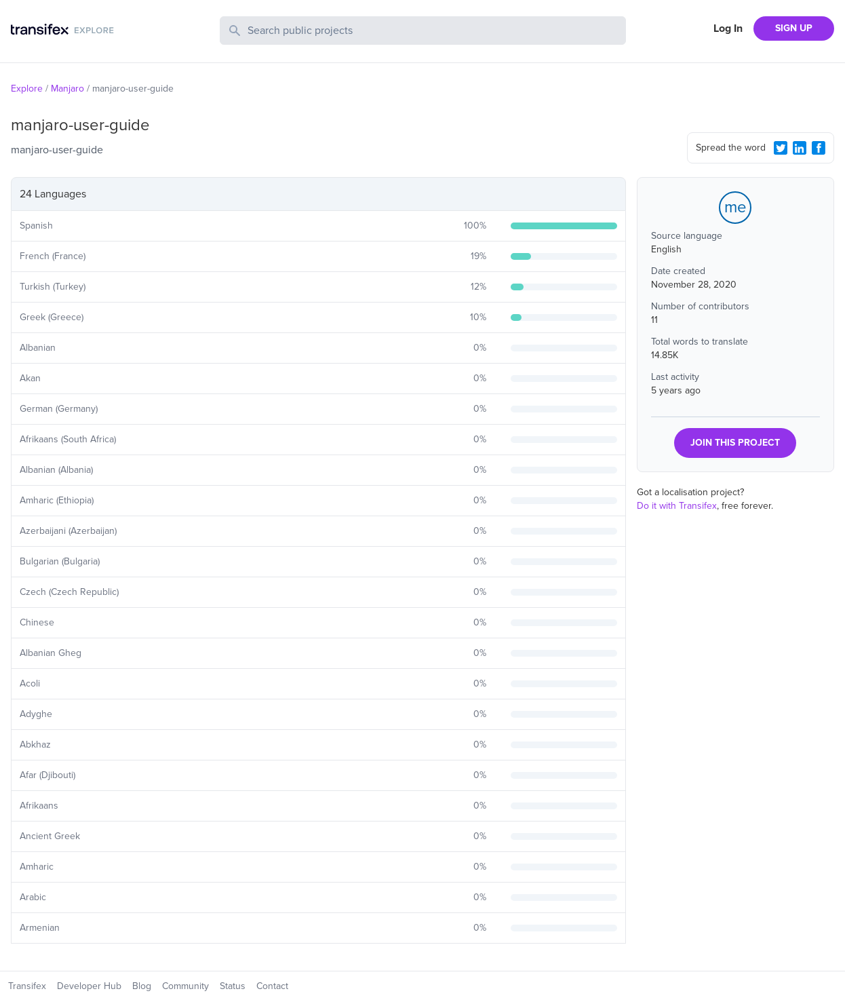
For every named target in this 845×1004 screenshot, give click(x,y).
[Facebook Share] (818, 147)
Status (232, 986)
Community (185, 986)
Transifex (27, 986)
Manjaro (67, 88)
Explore (27, 88)
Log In (728, 28)
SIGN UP (793, 28)
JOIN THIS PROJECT (735, 442)
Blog (141, 986)
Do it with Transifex (677, 505)
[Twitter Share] (780, 147)
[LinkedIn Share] (799, 147)
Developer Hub (89, 986)
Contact (272, 986)
